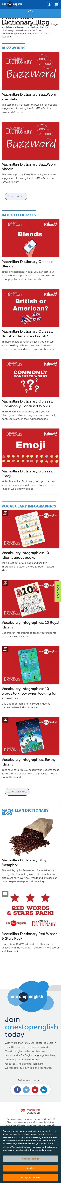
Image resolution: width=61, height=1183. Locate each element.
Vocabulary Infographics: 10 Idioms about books (25, 555)
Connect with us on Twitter (26, 1089)
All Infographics (17, 792)
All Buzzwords (16, 196)
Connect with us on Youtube (35, 1089)
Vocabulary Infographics (29, 506)
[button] (57, 591)
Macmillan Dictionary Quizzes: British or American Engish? (27, 333)
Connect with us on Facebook (17, 1089)
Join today (31, 1027)
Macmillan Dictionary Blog (25, 812)
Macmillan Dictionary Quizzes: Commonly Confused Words (27, 403)
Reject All (30, 1170)
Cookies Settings (30, 1160)
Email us (44, 1089)
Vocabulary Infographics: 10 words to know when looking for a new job (29, 693)
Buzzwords (13, 48)
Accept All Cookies (30, 1179)
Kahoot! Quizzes (19, 215)
